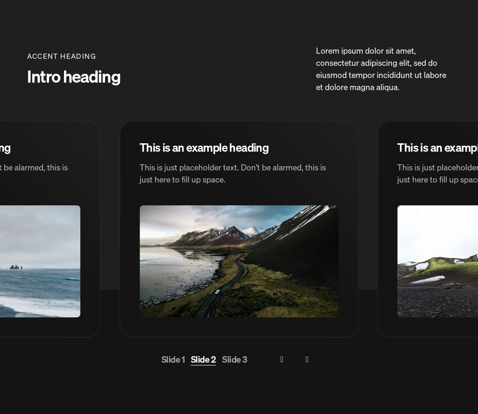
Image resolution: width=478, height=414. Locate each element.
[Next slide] (307, 359)
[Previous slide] (282, 359)
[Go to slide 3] (234, 359)
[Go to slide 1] (173, 359)
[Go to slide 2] (203, 359)
